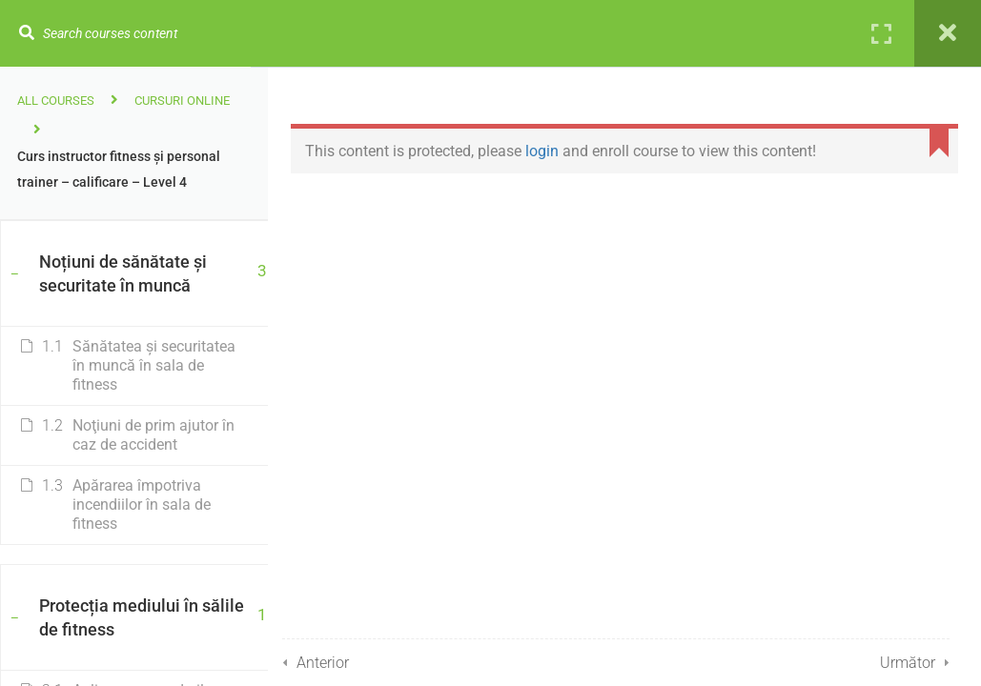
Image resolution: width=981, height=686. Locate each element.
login (551, 151)
